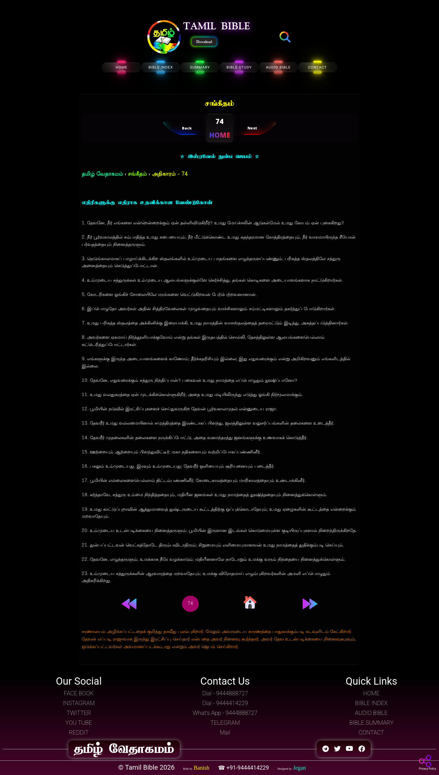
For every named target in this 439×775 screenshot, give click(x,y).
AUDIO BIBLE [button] (371, 713)
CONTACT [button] (371, 732)
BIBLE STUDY (239, 67)
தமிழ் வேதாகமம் (102, 174)
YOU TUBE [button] (79, 722)
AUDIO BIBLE (278, 67)
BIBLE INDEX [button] (371, 703)
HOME (121, 67)
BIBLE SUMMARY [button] (371, 722)
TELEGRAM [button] (225, 722)
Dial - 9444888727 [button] (225, 693)
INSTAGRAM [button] (79, 703)
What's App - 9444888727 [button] (225, 713)
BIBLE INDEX (160, 67)
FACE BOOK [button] (79, 693)
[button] (164, 37)
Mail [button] (225, 732)
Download (204, 41)
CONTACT (317, 67)
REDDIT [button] (78, 732)
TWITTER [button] (79, 713)
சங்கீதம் (137, 174)
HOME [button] (371, 693)
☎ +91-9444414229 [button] (244, 767)
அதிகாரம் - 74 (170, 174)
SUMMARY (200, 67)
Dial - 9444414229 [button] (225, 703)
